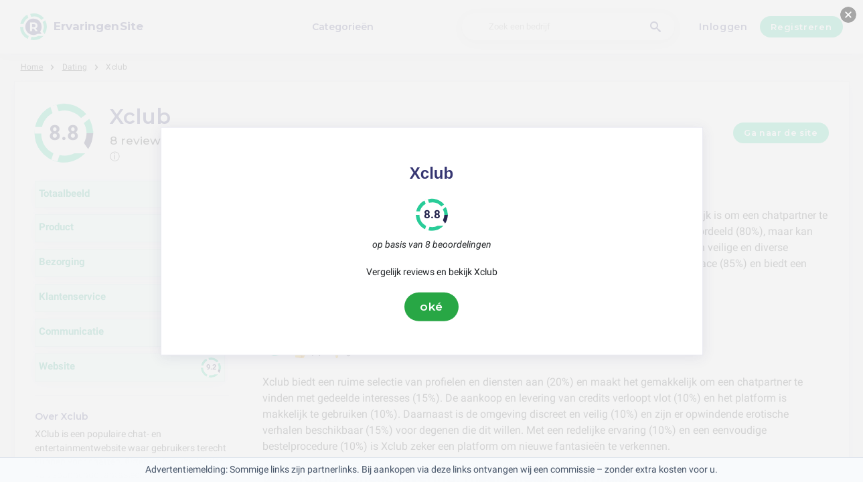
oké (432, 306)
